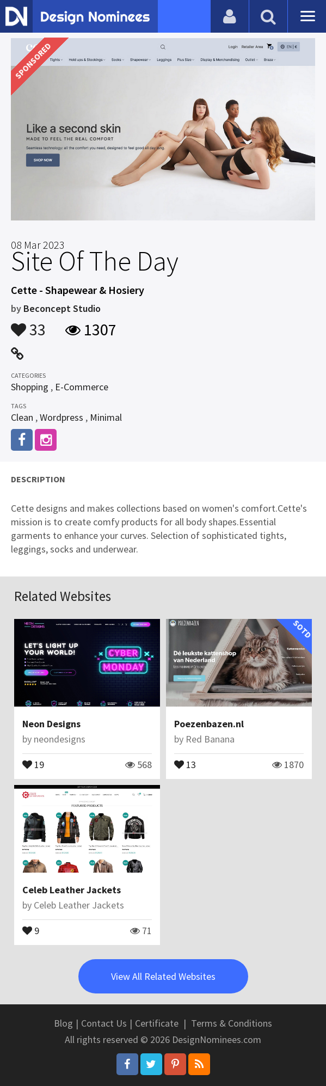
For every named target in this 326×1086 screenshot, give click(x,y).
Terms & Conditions (231, 1023)
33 (28, 324)
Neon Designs (51, 723)
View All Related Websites (163, 976)
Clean (22, 417)
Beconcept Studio (62, 308)
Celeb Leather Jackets (71, 889)
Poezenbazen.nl (209, 723)
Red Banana (210, 739)
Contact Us (104, 1023)
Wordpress (61, 417)
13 (185, 763)
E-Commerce (81, 387)
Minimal (106, 417)
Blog (63, 1023)
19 (33, 763)
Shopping (29, 387)
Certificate (157, 1023)
